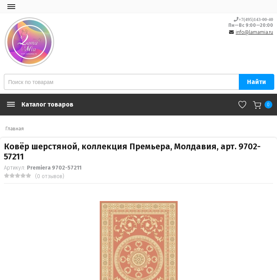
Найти (256, 82)
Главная (14, 128)
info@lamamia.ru (254, 32)
